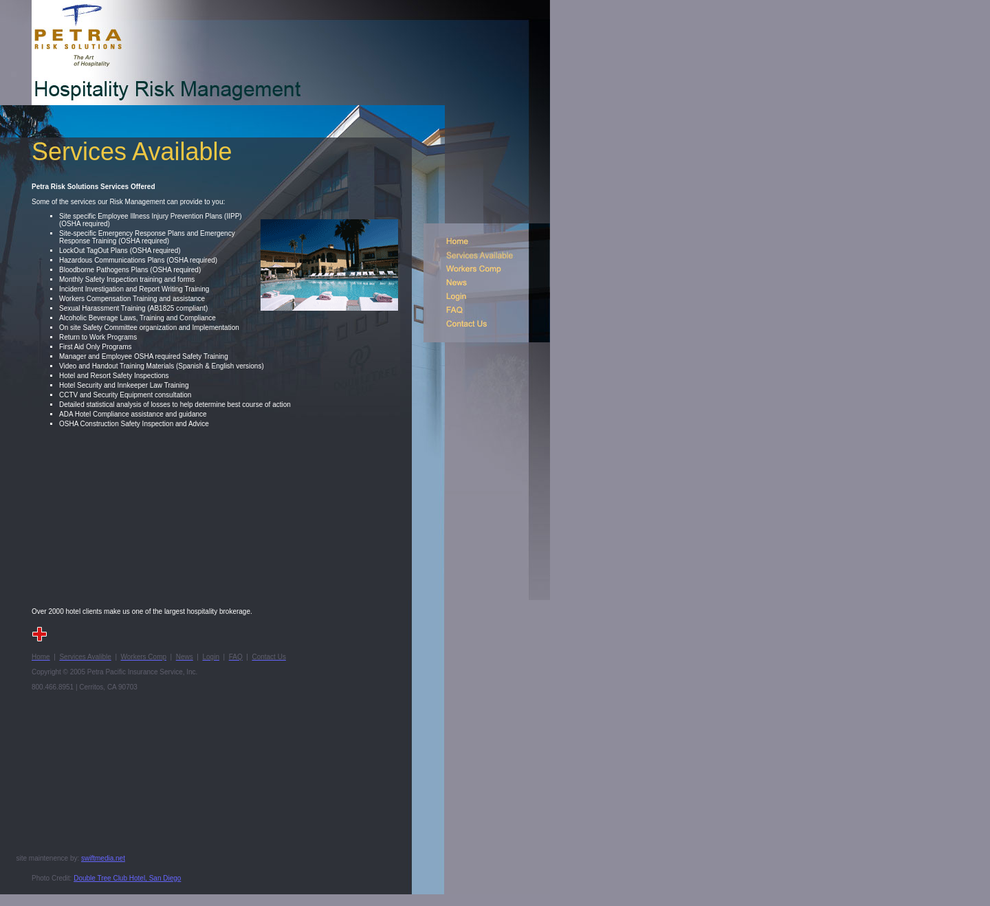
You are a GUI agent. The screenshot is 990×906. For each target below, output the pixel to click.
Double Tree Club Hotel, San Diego (127, 878)
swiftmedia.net (103, 858)
